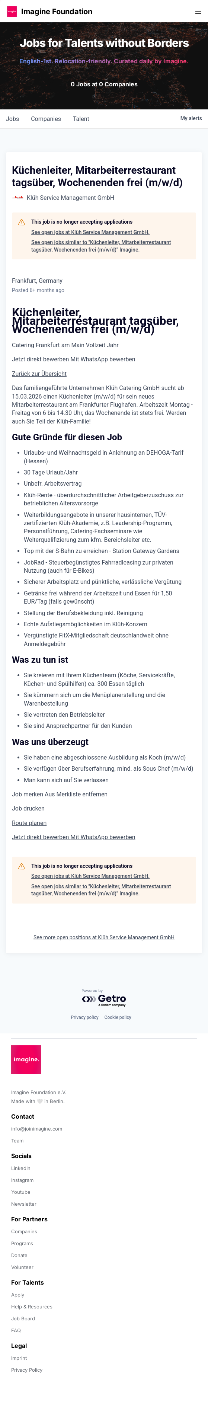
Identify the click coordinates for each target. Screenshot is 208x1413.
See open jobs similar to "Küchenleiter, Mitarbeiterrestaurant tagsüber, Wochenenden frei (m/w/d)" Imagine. (101, 246)
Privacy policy (84, 1017)
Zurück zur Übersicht (39, 373)
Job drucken (28, 808)
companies (46, 118)
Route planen (29, 823)
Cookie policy (118, 1017)
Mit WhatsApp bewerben (102, 359)
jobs (12, 118)
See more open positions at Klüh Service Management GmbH (104, 937)
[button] (11, 11)
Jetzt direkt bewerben (41, 359)
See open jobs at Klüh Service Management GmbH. (90, 232)
